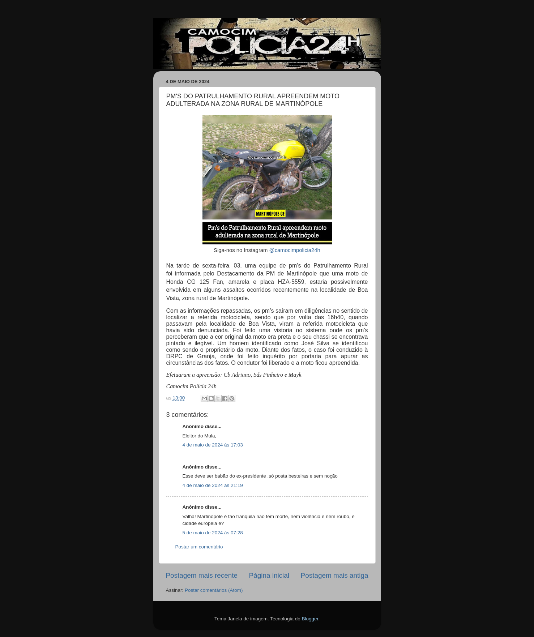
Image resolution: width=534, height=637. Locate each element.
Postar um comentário (199, 547)
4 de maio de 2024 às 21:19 (213, 485)
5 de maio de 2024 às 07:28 (213, 532)
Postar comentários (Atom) (214, 590)
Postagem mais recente (202, 575)
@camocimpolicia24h (294, 250)
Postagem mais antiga (334, 575)
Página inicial (269, 575)
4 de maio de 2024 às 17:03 (213, 445)
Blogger (310, 618)
